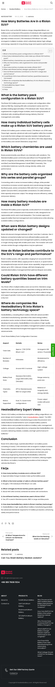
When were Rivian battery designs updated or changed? (24, 69)
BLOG (40, 596)
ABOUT (4, 596)
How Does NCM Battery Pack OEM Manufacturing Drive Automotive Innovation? (45, 644)
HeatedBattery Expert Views (14, 85)
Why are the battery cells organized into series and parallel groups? (25, 64)
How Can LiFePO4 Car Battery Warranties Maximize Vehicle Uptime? (45, 614)
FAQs (6, 89)
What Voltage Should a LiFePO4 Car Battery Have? (45, 654)
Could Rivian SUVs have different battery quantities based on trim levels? (26, 77)
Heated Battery (14, 9)
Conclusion (8, 87)
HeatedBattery (33, 417)
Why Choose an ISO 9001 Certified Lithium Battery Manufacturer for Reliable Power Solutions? (45, 603)
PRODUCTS (23, 596)
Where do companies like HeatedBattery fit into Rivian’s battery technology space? (27, 82)
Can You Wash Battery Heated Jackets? (21, 557)
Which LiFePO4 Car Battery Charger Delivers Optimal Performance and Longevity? (44, 633)
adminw (31, 16)
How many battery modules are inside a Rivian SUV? (22, 67)
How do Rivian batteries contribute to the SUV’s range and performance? (25, 73)
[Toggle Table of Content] (49, 51)
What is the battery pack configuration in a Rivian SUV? (23, 54)
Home (3, 9)
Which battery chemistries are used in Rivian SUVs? (22, 60)
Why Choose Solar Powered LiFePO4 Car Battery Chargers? (45, 623)
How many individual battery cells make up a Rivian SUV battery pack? (27, 57)
